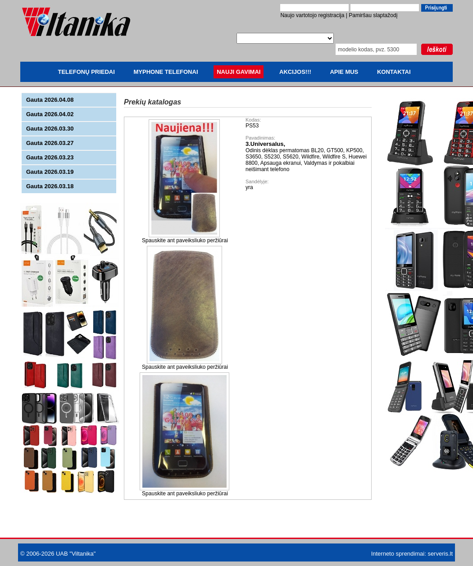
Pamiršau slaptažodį (373, 15)
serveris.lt (440, 553)
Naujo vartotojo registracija (312, 15)
